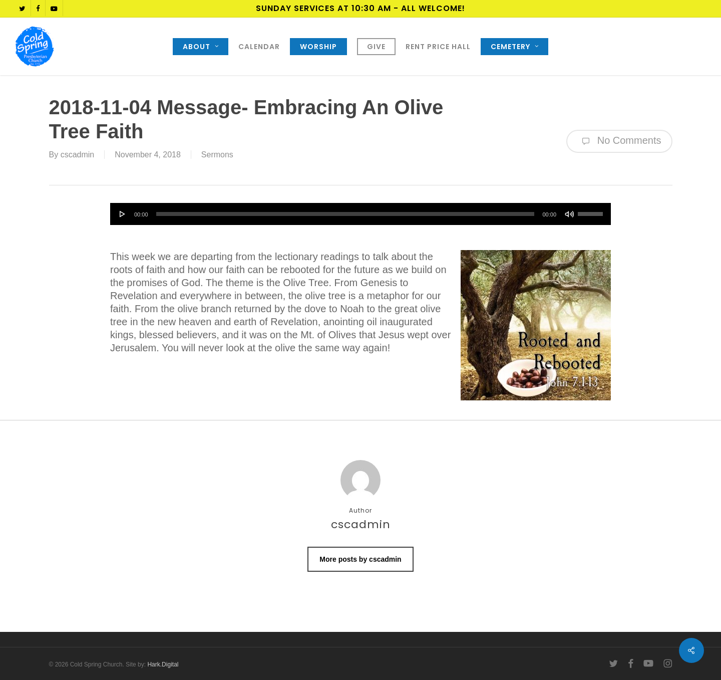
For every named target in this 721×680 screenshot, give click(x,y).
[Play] (122, 214)
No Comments (619, 141)
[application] (360, 214)
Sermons (217, 154)
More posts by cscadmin (360, 559)
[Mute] (569, 214)
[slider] (345, 214)
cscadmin (78, 154)
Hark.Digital (162, 664)
